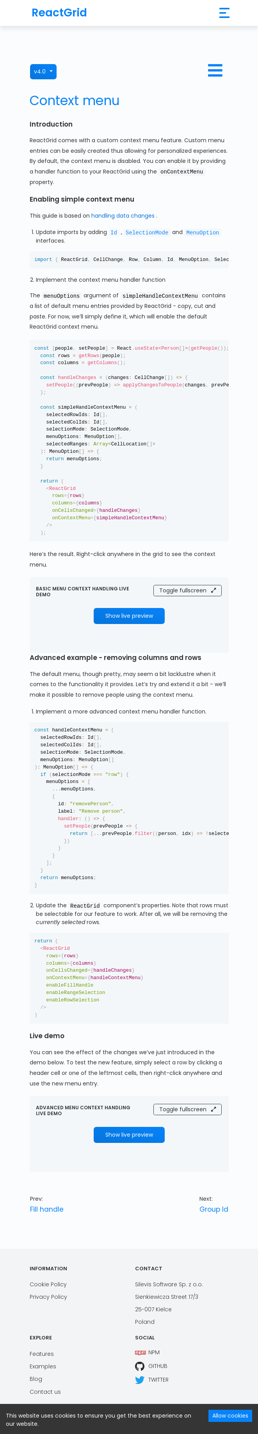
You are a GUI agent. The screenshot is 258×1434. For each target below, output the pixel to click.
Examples (43, 1366)
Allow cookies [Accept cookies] (230, 1416)
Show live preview (129, 616)
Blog (36, 1379)
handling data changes (123, 216)
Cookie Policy (48, 1284)
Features (42, 1354)
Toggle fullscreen (187, 590)
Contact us (45, 1392)
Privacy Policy (48, 1297)
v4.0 (40, 71)
